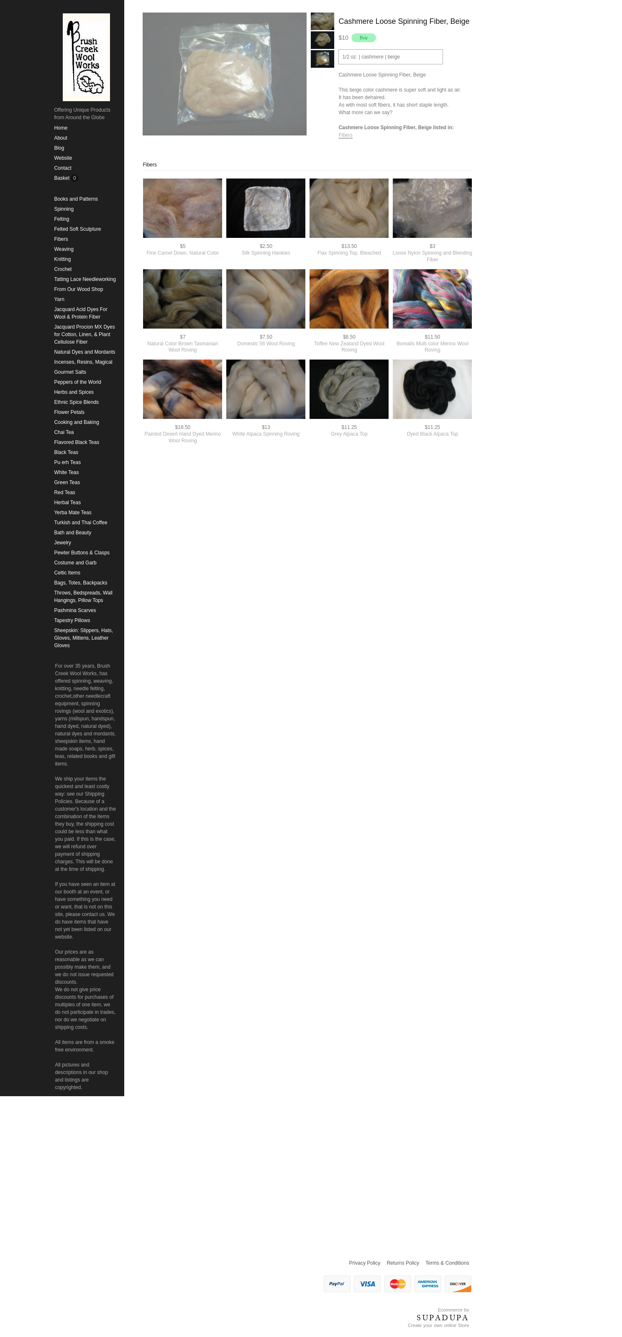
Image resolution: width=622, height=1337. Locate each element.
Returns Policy (403, 1263)
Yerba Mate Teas (72, 512)
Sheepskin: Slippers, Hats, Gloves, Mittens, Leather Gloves (83, 638)
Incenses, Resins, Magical (83, 362)
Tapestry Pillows (72, 620)
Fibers (61, 239)
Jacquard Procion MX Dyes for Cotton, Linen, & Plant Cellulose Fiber (84, 334)
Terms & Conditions (447, 1263)
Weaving (63, 249)
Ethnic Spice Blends (76, 402)
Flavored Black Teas (76, 442)
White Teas (66, 472)
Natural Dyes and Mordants (84, 352)
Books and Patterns (76, 199)
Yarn (59, 299)
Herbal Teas (67, 502)
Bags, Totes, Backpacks (80, 583)
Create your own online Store (438, 1325)
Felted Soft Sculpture (77, 229)
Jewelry (62, 543)
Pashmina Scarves (75, 610)
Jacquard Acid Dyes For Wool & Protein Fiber (80, 313)
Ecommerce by (453, 1309)
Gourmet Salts (70, 372)
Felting (61, 219)
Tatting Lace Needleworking (84, 279)
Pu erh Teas (67, 462)
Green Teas (67, 482)
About (60, 138)
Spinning (64, 209)
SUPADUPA (443, 1317)
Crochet (63, 269)
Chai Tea (64, 432)
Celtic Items (67, 573)
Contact (62, 168)
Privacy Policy (365, 1263)
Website (63, 158)
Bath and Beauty (72, 533)
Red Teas (64, 492)
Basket (62, 178)
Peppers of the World (77, 382)
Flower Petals (69, 412)
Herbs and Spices (74, 392)
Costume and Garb (75, 563)
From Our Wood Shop (78, 289)
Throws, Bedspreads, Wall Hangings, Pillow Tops (83, 596)
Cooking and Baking (76, 422)
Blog (59, 148)
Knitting (62, 259)
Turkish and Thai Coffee (80, 523)
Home (60, 128)
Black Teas (66, 452)
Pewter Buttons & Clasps (82, 553)
